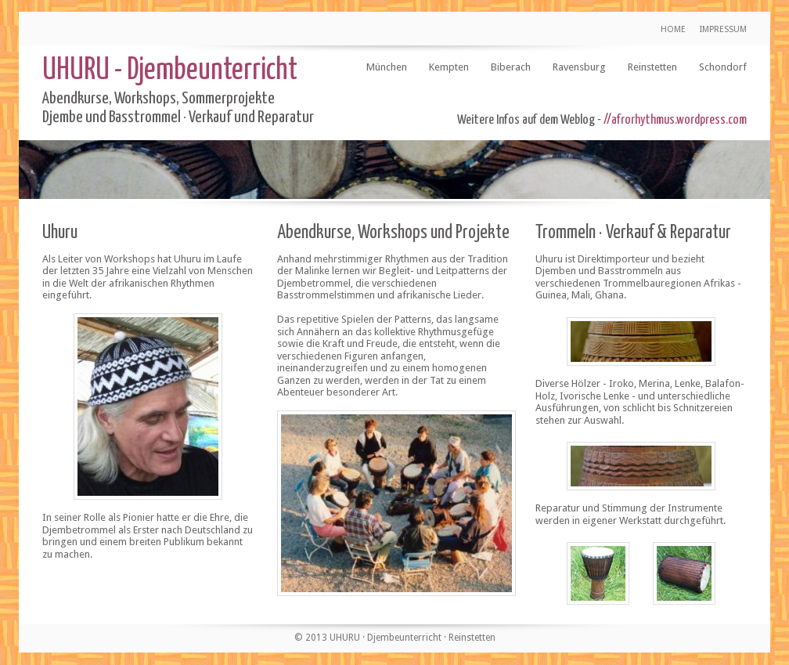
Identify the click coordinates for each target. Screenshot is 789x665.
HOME (673, 29)
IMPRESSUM (723, 29)
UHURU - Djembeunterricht (169, 70)
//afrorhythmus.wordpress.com (675, 120)
